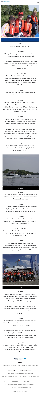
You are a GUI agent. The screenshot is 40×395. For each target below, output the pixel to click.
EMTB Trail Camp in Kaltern (11, 379)
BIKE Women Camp (33, 376)
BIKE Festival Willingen (26, 373)
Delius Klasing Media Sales (24, 387)
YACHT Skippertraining (29, 381)
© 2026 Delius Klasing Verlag (20, 391)
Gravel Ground (32, 379)
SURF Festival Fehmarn (11, 384)
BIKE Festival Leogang (13, 373)
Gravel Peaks (7, 381)
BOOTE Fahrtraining (17, 381)
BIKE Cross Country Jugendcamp (10, 376)
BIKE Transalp (23, 376)
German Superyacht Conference (26, 384)
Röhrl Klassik (13, 387)
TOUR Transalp (23, 379)
